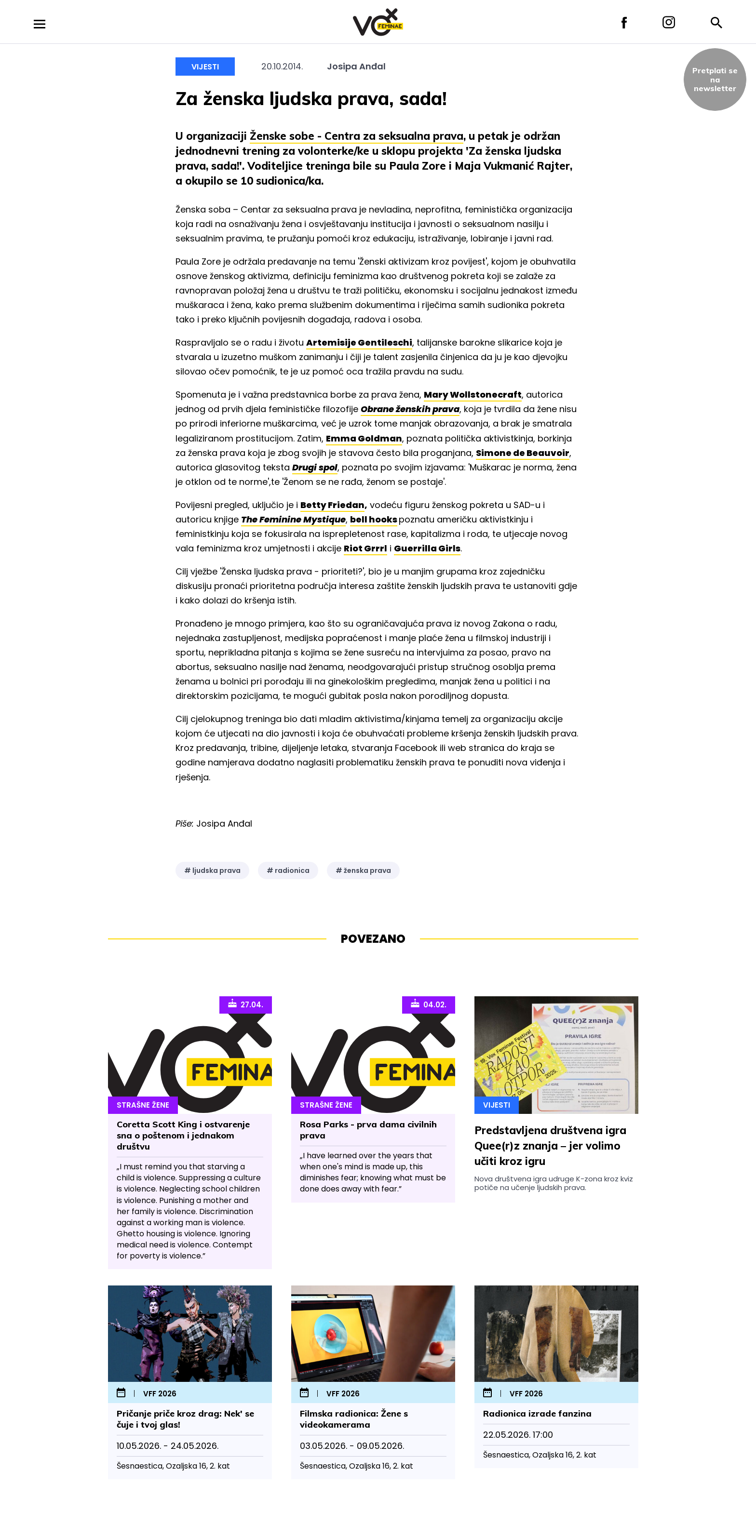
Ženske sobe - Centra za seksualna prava (356, 136)
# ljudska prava (212, 870)
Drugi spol (315, 467)
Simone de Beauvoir (522, 453)
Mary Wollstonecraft (473, 394)
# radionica (288, 870)
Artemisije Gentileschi (359, 342)
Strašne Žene (143, 1105)
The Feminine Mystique (293, 519)
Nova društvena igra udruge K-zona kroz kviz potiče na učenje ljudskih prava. (553, 1183)
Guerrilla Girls (427, 548)
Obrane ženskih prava (410, 409)
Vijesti (205, 66)
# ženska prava (363, 870)
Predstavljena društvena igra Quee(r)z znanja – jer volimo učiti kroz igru (550, 1146)
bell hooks (373, 519)
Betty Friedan (332, 505)
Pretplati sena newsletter (715, 79)
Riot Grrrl (365, 548)
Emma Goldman (364, 438)
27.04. (245, 1004)
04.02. (428, 1004)
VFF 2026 (159, 1394)
